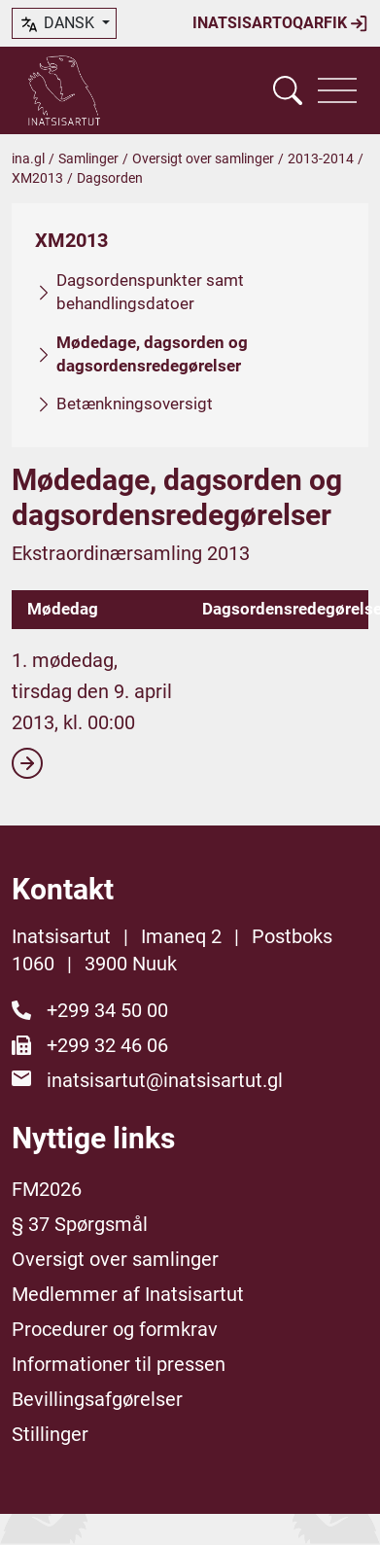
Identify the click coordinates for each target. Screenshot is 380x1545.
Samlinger (88, 158)
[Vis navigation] (337, 90)
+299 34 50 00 (107, 1010)
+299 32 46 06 (107, 1045)
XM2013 (37, 178)
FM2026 (47, 1189)
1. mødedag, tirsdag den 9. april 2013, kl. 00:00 (92, 714)
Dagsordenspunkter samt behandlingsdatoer (150, 291)
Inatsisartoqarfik (280, 23)
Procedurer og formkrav (115, 1329)
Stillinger (50, 1434)
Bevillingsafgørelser (97, 1399)
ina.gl (28, 158)
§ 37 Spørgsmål (80, 1224)
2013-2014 (321, 158)
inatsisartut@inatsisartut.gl (165, 1080)
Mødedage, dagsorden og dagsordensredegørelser (152, 354)
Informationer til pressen (118, 1364)
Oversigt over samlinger (203, 158)
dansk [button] (58, 24)
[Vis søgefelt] (287, 90)
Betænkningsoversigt (134, 403)
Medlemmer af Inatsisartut (128, 1294)
